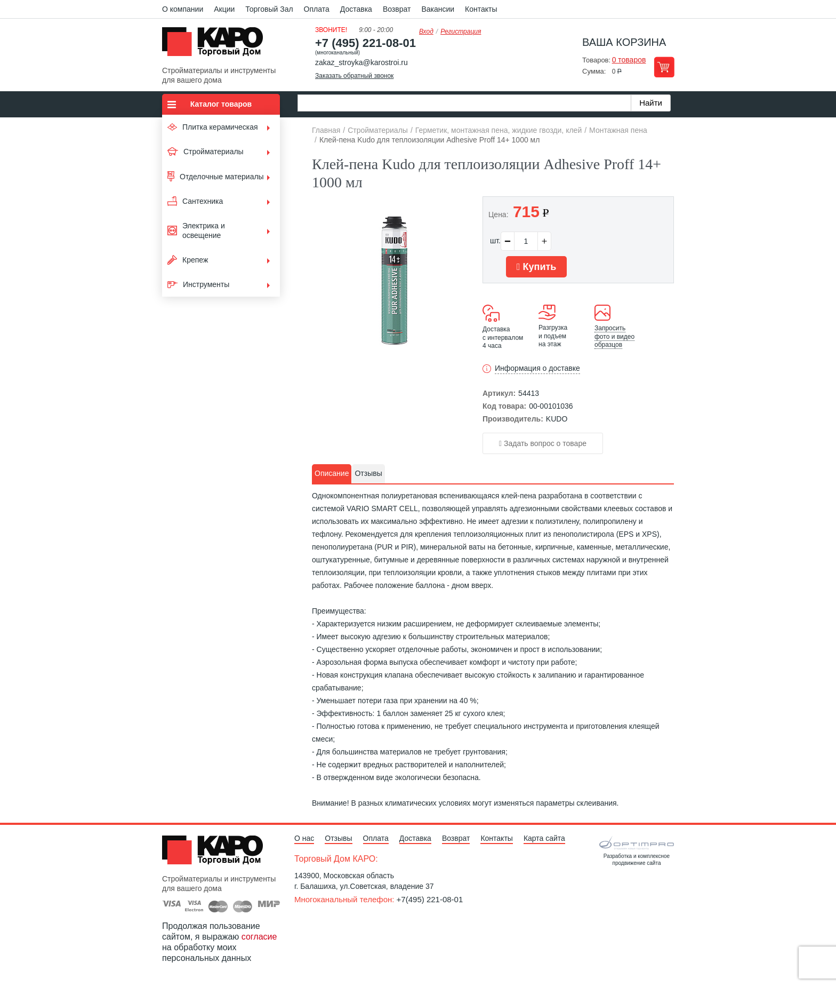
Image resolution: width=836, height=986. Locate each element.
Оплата (316, 9)
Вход (426, 31)
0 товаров (629, 59)
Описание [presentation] (332, 473)
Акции (224, 9)
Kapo (216, 44)
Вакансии (437, 9)
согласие (259, 936)
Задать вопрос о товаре (542, 443)
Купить (536, 266)
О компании (182, 9)
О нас (304, 838)
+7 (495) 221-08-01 (365, 43)
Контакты (481, 9)
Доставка (356, 9)
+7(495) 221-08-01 (430, 899)
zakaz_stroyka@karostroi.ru (361, 62)
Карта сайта (544, 838)
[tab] (331, 473)
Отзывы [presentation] (368, 473)
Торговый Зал (269, 9)
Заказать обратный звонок (354, 75)
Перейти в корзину (664, 67)
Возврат (397, 9)
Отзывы (338, 838)
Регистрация (460, 31)
